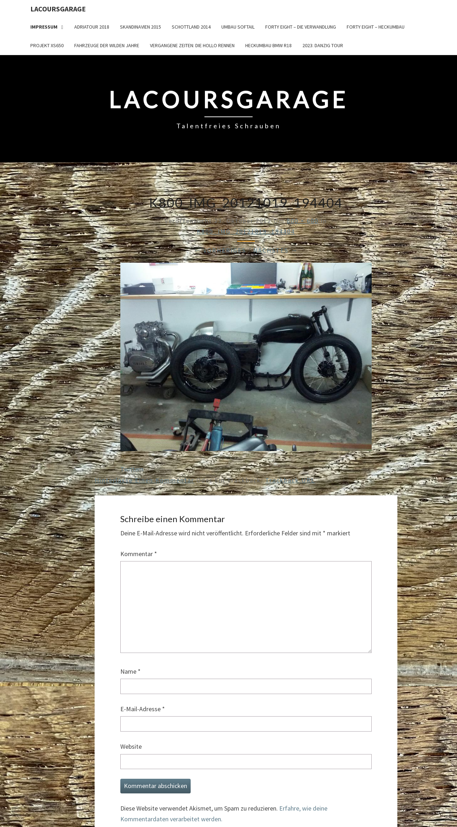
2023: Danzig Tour (322, 45)
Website (131, 746)
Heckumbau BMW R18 (268, 45)
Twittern (132, 469)
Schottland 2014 (191, 27)
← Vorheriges (220, 250)
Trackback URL (290, 480)
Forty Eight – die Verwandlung (300, 27)
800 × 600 (302, 221)
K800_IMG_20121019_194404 (246, 231)
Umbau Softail (238, 27)
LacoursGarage (58, 8)
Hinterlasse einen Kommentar (144, 480)
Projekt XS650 (47, 45)
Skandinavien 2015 (140, 27)
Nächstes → (275, 250)
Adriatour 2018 (91, 27)
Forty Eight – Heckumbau (376, 27)
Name (130, 671)
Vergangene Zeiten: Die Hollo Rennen (192, 45)
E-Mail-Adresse (142, 709)
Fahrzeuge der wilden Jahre (106, 45)
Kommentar (138, 554)
